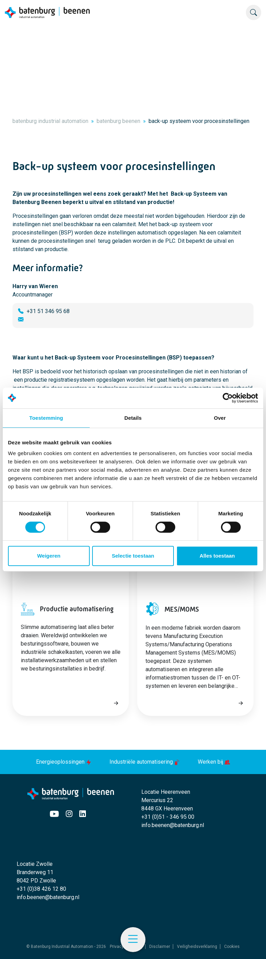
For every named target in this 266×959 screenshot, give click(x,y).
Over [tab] (220, 418)
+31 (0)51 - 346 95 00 (167, 817)
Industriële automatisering (145, 761)
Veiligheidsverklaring (197, 946)
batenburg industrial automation (50, 121)
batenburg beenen (118, 121)
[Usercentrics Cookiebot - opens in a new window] (227, 398)
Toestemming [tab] (46, 418)
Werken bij (214, 761)
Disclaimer (159, 946)
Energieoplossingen (64, 761)
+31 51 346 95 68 (48, 311)
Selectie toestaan (133, 556)
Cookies (232, 946)
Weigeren (48, 556)
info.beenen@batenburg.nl (172, 825)
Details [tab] (133, 418)
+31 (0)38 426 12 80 (41, 889)
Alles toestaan (217, 556)
